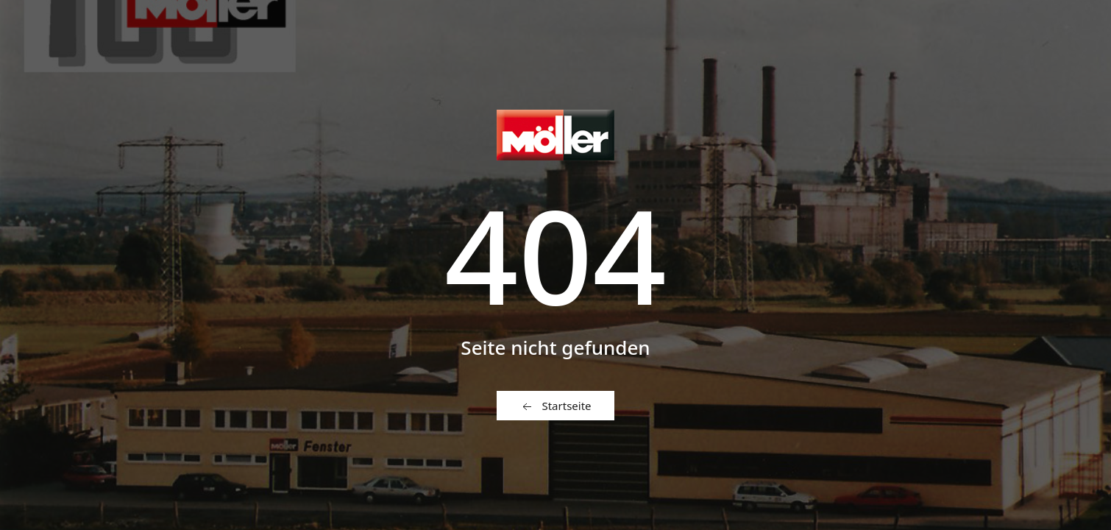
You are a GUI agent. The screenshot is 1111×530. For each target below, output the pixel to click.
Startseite (555, 406)
